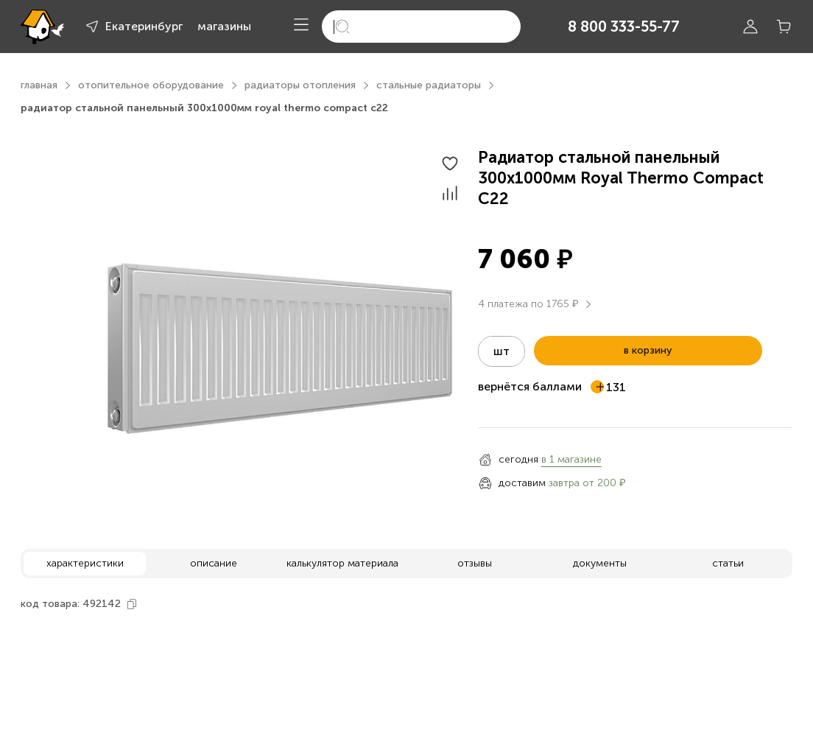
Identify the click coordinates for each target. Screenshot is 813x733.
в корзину (648, 350)
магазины (224, 26)
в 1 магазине (571, 459)
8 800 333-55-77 (624, 26)
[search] (421, 26)
